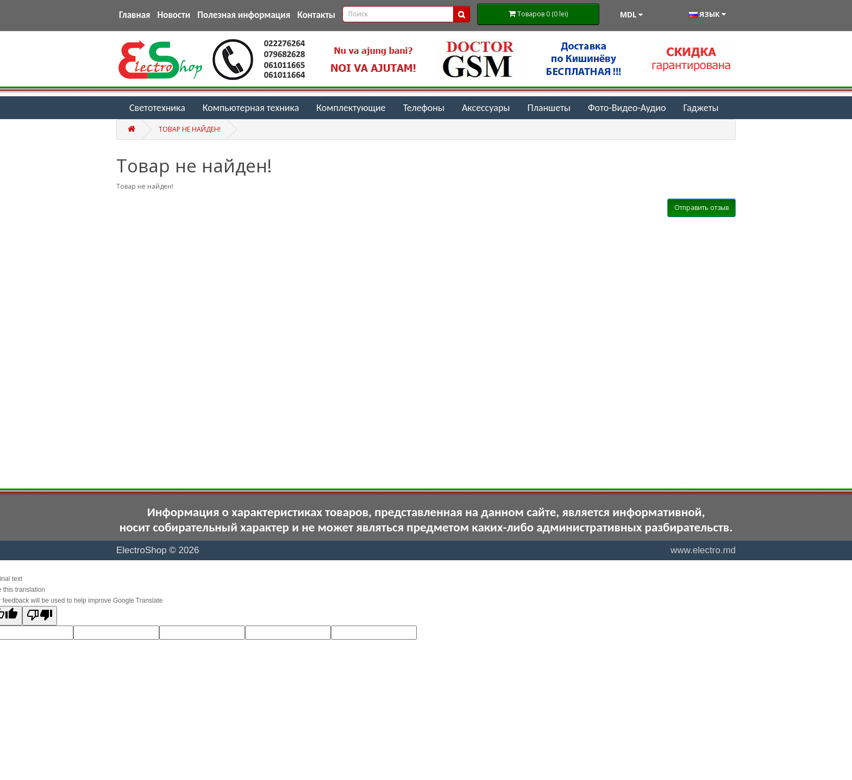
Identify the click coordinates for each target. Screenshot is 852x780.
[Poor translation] (39, 616)
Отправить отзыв (701, 207)
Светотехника (157, 108)
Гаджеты (700, 108)
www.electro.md (703, 550)
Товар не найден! (190, 129)
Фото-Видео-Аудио (627, 108)
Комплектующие (350, 108)
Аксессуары (486, 108)
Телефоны (423, 108)
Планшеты (549, 108)
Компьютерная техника (251, 108)
